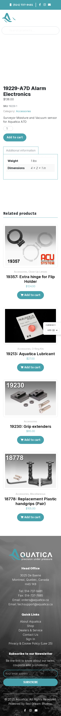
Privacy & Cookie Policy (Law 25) (31, 643)
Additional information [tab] (21, 150)
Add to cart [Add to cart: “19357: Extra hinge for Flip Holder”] (32, 295)
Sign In (30, 639)
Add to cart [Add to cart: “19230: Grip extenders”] (32, 440)
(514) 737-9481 (23, 4)
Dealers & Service (30, 630)
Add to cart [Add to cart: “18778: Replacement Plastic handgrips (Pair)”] (32, 517)
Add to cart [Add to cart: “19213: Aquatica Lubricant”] (32, 367)
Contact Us (30, 634)
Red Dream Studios (39, 703)
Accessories (23, 111)
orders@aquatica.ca (35, 600)
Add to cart (15, 137)
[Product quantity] (8, 128)
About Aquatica (30, 621)
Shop (30, 626)
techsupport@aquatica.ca (35, 604)
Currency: (51, 325)
